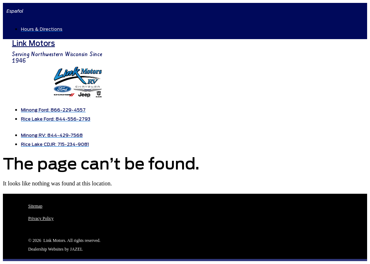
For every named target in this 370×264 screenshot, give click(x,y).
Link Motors (33, 43)
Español (15, 11)
